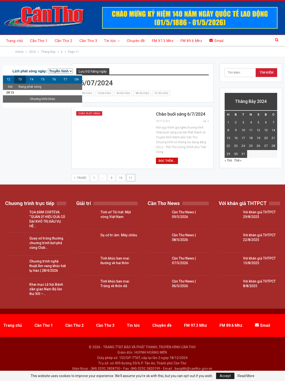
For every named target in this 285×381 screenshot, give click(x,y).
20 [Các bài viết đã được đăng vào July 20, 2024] (266, 138)
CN (77, 79)
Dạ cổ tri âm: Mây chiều (118, 235)
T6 (54, 79)
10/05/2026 (104, 93)
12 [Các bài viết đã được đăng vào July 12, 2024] (258, 130)
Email (216, 40)
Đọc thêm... (167, 161)
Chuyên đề (136, 41)
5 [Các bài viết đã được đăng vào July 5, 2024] (258, 122)
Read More (246, 376)
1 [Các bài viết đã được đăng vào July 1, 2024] (228, 122)
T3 (20, 79)
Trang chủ (14, 41)
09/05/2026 (123, 93)
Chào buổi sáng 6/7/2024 (180, 114)
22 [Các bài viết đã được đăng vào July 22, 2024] (228, 146)
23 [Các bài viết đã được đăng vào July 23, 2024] (236, 146)
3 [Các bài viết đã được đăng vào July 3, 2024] (243, 122)
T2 (8, 79)
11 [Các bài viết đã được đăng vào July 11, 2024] (250, 130)
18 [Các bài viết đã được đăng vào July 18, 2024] (250, 138)
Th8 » (237, 160)
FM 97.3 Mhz (163, 41)
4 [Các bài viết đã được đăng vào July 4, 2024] (251, 122)
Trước (80, 178)
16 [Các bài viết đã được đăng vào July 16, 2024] (236, 138)
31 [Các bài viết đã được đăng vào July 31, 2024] (243, 154)
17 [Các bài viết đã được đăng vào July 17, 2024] (243, 138)
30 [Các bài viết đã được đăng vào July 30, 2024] (236, 154)
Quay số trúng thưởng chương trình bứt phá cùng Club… (46, 243)
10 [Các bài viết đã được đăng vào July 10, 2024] (243, 130)
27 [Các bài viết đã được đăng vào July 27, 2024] (266, 146)
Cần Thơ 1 (39, 41)
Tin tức (110, 41)
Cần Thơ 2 (63, 41)
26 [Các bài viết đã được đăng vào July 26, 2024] (258, 146)
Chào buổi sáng (89, 113)
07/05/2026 (161, 93)
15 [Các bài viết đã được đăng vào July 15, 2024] (228, 138)
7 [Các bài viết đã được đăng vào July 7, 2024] (273, 122)
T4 (31, 79)
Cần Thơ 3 (88, 41)
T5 (42, 79)
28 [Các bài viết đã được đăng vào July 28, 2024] (273, 146)
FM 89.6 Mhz (191, 41)
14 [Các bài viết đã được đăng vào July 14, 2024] (273, 130)
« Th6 (228, 160)
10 (120, 178)
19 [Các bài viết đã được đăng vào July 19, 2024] (258, 138)
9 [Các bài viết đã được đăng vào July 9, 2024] (236, 130)
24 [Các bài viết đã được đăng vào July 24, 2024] (243, 146)
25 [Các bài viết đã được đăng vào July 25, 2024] (250, 146)
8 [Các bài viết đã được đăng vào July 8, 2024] (228, 130)
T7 (65, 79)
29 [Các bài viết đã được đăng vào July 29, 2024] (228, 154)
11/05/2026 (85, 93)
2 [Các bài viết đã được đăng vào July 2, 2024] (236, 122)
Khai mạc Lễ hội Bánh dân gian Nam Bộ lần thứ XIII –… (46, 289)
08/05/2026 (142, 93)
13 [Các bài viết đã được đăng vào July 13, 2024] (266, 130)
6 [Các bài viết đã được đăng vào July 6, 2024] (266, 122)
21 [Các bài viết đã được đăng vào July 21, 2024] (273, 138)
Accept (225, 376)
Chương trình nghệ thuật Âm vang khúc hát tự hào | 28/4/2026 (47, 265)
